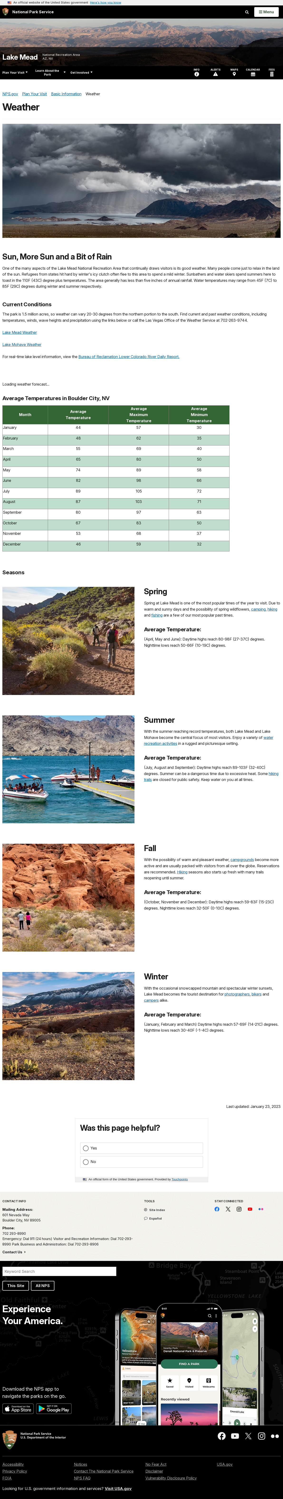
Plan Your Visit (15, 72)
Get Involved (81, 72)
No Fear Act (155, 1464)
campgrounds (242, 859)
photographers (237, 994)
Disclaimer (154, 1471)
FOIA (7, 1478)
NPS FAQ (82, 1478)
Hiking (182, 872)
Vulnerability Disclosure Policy (171, 1478)
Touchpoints (180, 1179)
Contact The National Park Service (104, 1471)
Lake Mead (20, 57)
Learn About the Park (50, 72)
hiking (272, 609)
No (93, 1161)
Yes (94, 1148)
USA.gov (225, 1464)
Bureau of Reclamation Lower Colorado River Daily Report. (128, 356)
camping (258, 609)
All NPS (43, 1285)
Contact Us (12, 1252)
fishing (157, 615)
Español (153, 1218)
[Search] (59, 1271)
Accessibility (13, 1464)
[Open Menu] (266, 12)
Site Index (154, 1210)
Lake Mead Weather (19, 332)
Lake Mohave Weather (21, 344)
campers (151, 1000)
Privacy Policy (14, 1471)
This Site (15, 1285)
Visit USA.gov (118, 1488)
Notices (80, 1464)
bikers (257, 994)
